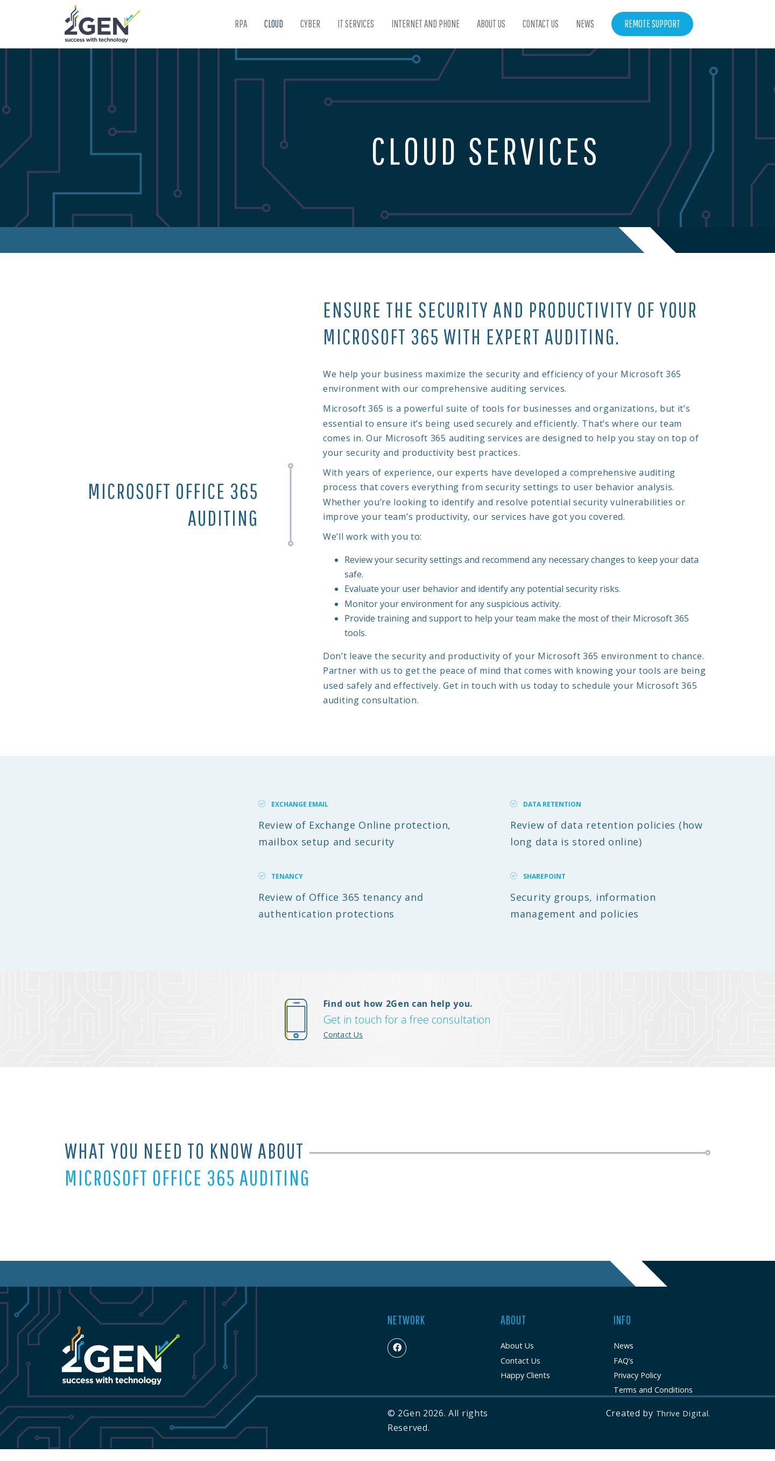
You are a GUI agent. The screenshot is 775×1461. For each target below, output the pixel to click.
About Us (491, 24)
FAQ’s (623, 1361)
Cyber (310, 24)
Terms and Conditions (653, 1390)
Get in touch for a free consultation (407, 1019)
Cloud (273, 24)
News (585, 24)
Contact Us (541, 24)
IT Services (355, 24)
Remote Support (652, 24)
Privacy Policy (637, 1375)
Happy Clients (525, 1375)
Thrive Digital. (683, 1413)
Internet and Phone (425, 24)
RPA (241, 24)
